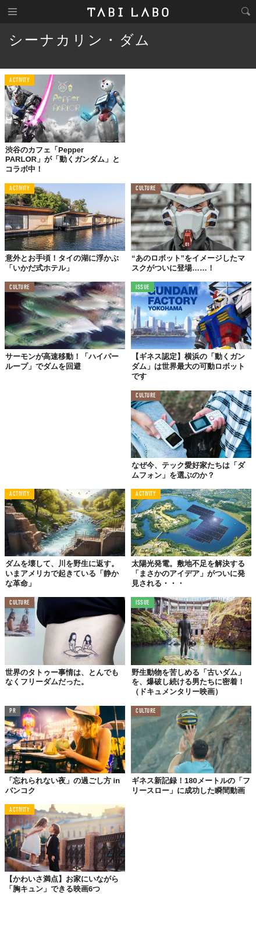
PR (12, 711)
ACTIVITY (19, 80)
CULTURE (146, 189)
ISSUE (143, 288)
